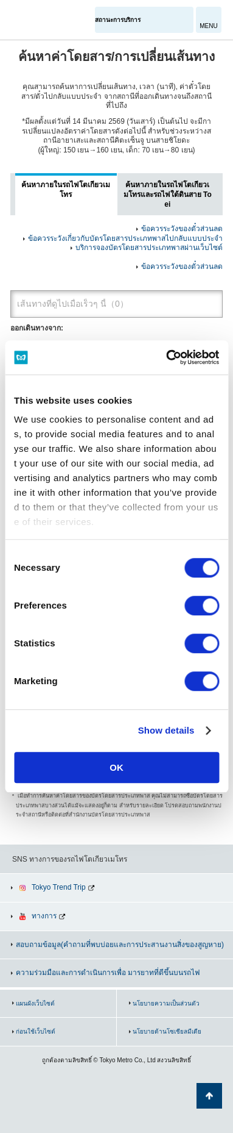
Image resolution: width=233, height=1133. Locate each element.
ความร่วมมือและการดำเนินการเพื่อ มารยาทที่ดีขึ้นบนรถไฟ (108, 972)
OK (116, 767)
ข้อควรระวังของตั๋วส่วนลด (182, 228)
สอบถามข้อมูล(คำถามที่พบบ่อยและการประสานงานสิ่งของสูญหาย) (120, 944)
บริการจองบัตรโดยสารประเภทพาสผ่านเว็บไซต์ (149, 247)
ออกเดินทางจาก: (36, 328)
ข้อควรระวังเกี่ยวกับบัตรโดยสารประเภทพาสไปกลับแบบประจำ (125, 238)
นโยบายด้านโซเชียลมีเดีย (167, 1031)
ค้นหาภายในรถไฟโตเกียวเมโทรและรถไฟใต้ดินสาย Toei (167, 194)
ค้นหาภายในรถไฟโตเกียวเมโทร (65, 189)
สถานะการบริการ (118, 19)
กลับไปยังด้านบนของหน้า (209, 1096)
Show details (166, 730)
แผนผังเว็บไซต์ (35, 1003)
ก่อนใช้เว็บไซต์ (35, 1031)
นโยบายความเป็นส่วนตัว (166, 1003)
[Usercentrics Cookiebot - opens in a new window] (166, 357)
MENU (208, 26)
